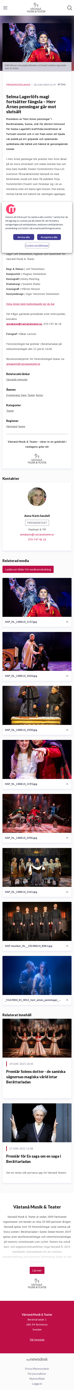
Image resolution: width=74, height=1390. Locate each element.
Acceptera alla (49, 237)
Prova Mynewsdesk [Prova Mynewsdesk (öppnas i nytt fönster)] (37, 1368)
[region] (37, 227)
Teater (31, 395)
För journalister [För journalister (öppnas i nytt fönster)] (37, 1373)
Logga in (37, 1383)
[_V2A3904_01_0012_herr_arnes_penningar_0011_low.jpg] (37, 975)
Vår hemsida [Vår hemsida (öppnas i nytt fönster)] (37, 1339)
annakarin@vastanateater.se (24, 324)
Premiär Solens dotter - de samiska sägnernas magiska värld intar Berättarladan (35, 1076)
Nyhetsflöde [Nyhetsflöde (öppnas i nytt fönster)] (37, 1378)
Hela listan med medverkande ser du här (30, 304)
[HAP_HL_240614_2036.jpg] (37, 813)
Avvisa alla (24, 237)
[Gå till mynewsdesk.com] (37, 1359)
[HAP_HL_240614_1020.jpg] (37, 651)
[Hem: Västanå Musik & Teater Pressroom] (36, 8)
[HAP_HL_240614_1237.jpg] (37, 597)
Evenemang (13, 395)
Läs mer (37, 1270)
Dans (24, 395)
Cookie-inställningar (37, 245)
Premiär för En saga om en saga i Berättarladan (33, 1159)
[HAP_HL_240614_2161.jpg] (37, 867)
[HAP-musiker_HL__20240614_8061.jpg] (37, 921)
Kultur (39, 395)
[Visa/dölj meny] (5, 7)
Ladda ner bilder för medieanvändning (28, 569)
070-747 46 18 (37, 539)
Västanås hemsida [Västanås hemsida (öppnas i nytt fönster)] (16, 379)
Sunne (21, 426)
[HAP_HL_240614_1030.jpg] (37, 705)
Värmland (11, 426)
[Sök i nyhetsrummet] (69, 7)
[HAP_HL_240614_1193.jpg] (37, 759)
